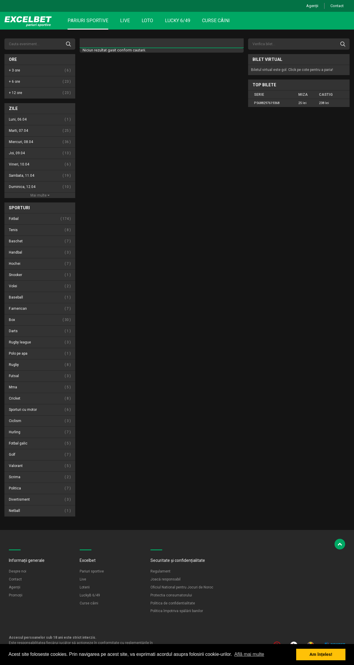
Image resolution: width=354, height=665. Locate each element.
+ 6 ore (40, 81)
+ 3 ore (40, 70)
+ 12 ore (40, 92)
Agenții (312, 6)
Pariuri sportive (88, 20)
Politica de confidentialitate (172, 603)
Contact (337, 6)
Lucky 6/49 (177, 20)
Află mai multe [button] (249, 654)
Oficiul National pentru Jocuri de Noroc (181, 587)
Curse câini (216, 20)
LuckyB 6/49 (90, 595)
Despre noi (17, 571)
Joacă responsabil (165, 579)
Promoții (15, 595)
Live (125, 20)
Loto (147, 20)
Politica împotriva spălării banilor (176, 611)
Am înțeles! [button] (320, 654)
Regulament (160, 571)
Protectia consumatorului (171, 595)
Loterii (85, 587)
